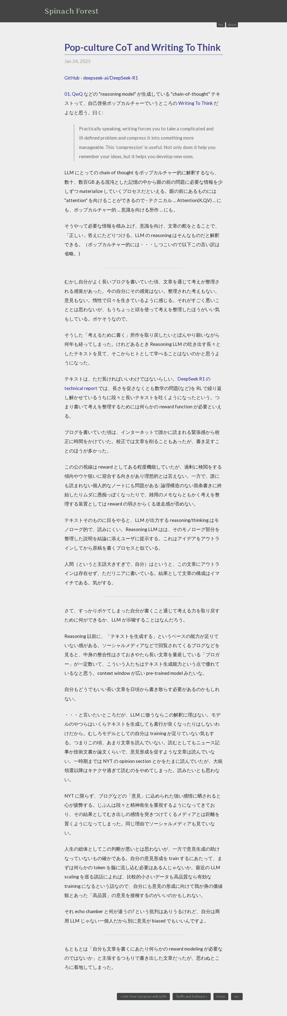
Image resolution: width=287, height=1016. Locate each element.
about (232, 25)
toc (220, 25)
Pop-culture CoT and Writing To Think (142, 47)
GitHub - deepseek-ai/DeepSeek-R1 (101, 78)
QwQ (77, 94)
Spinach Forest (72, 11)
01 (67, 94)
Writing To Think (195, 103)
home (221, 997)
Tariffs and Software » (191, 997)
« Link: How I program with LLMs (143, 997)
